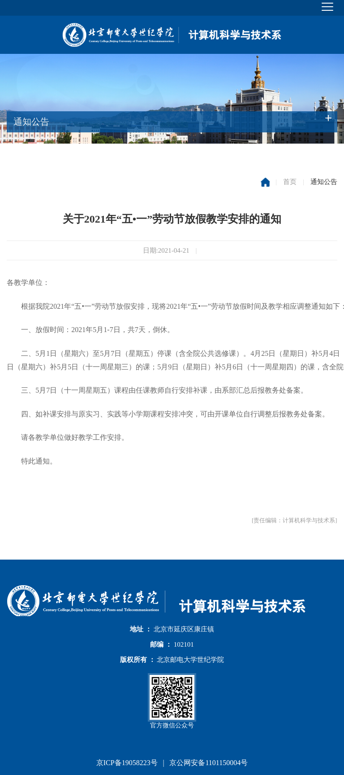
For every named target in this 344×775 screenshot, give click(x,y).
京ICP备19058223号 (127, 762)
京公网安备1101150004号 (208, 762)
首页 (290, 181)
